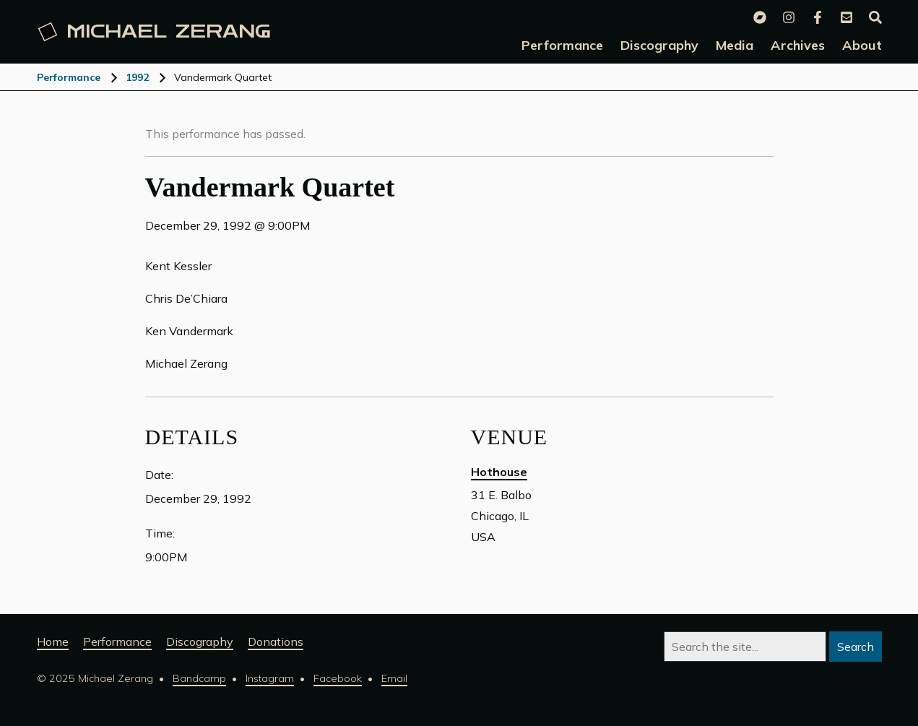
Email (394, 678)
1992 (137, 77)
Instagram (270, 678)
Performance (68, 77)
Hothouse (499, 471)
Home (53, 641)
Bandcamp (199, 678)
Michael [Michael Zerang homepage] (154, 32)
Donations (275, 641)
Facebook (337, 678)
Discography (199, 641)
